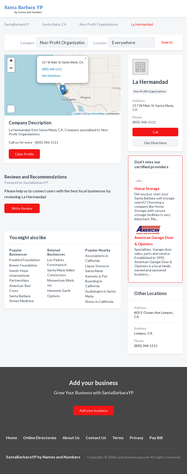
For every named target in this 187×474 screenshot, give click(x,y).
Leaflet (78, 113)
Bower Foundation (23, 265)
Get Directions (51, 76)
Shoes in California (99, 301)
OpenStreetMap (95, 113)
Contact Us (96, 437)
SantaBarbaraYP (16, 24)
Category (27, 43)
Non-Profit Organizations (99, 24)
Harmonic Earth (59, 290)
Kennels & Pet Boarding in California (96, 281)
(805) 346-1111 (52, 69)
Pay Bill (156, 437)
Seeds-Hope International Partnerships (19, 275)
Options (53, 296)
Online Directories (39, 437)
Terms (118, 437)
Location (100, 43)
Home (11, 437)
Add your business (93, 410)
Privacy (136, 437)
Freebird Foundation (24, 260)
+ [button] (11, 61)
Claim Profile (24, 154)
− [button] (11, 68)
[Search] (166, 42)
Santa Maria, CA (54, 24)
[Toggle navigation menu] (180, 8)
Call (155, 132)
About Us (71, 437)
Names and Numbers (61, 456)
